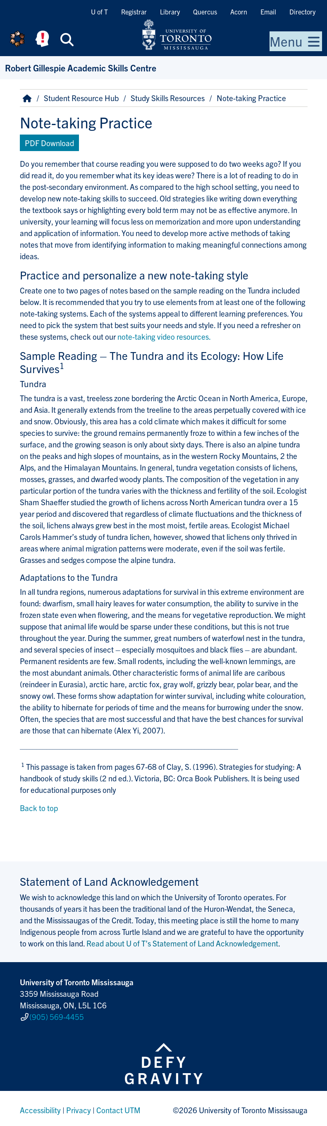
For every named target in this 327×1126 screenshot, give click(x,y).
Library (170, 11)
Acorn (238, 11)
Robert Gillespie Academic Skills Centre (80, 67)
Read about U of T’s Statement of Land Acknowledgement (182, 943)
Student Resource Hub (81, 98)
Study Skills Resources (168, 98)
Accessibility (40, 1107)
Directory (302, 11)
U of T (99, 11)
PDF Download (49, 143)
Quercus (205, 11)
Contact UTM (118, 1107)
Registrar (134, 11)
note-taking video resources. (164, 336)
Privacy (78, 1107)
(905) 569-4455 (56, 1015)
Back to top (39, 808)
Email (268, 11)
